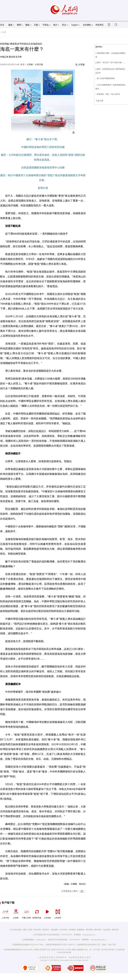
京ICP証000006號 (107, 950)
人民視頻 (47, 913)
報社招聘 (37, 930)
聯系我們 (115, 930)
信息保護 (106, 930)
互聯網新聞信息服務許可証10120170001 (28, 945)
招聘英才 (45, 930)
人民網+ (15, 913)
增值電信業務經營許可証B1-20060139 (60, 945)
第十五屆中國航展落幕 (106, 78)
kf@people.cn (41, 940)
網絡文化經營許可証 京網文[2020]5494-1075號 (52, 950)
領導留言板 (36, 913)
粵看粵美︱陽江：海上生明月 (108, 94)
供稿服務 (71, 930)
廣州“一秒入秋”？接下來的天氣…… (111, 63)
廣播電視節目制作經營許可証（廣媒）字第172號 (96, 945)
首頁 (2, 25)
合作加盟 (63, 930)
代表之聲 (99, 101)
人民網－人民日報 (35, 64)
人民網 (3, 32)
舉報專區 (99, 25)
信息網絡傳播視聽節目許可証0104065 (18, 950)
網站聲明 (89, 930)
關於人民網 (27, 930)
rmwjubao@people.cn (98, 940)
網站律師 (97, 930)
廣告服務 (54, 930)
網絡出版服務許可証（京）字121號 (86, 950)
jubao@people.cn (89, 935)
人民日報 (5, 913)
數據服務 (80, 930)
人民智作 (57, 913)
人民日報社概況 (15, 930)
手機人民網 (26, 913)
